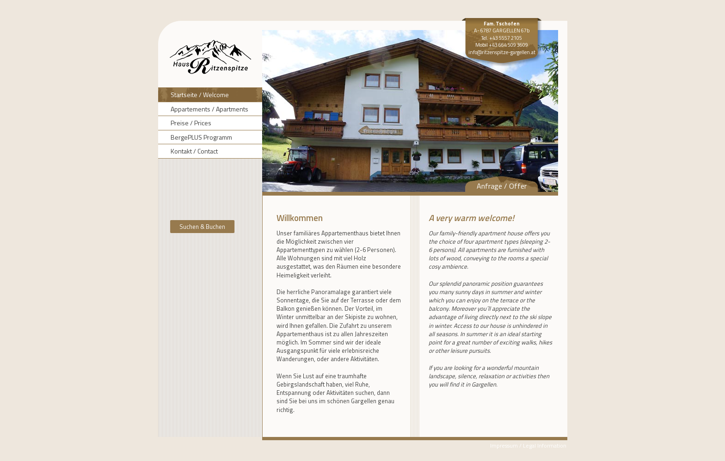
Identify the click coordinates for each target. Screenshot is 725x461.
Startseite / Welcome (200, 94)
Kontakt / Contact (194, 151)
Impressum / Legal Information (528, 445)
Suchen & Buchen (202, 226)
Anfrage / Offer (502, 186)
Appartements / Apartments (209, 109)
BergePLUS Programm (201, 137)
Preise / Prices (191, 123)
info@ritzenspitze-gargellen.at (501, 52)
